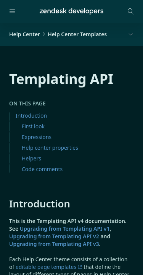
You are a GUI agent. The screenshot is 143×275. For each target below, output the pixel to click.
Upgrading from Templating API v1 (65, 228)
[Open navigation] (12, 11)
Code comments (42, 169)
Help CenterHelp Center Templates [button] (58, 34)
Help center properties (50, 147)
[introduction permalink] (5, 203)
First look (33, 126)
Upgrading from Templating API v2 (54, 236)
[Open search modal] (130, 11)
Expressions (36, 137)
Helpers (31, 158)
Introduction (31, 115)
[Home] (71, 11)
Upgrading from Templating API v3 (54, 243)
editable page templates (49, 266)
